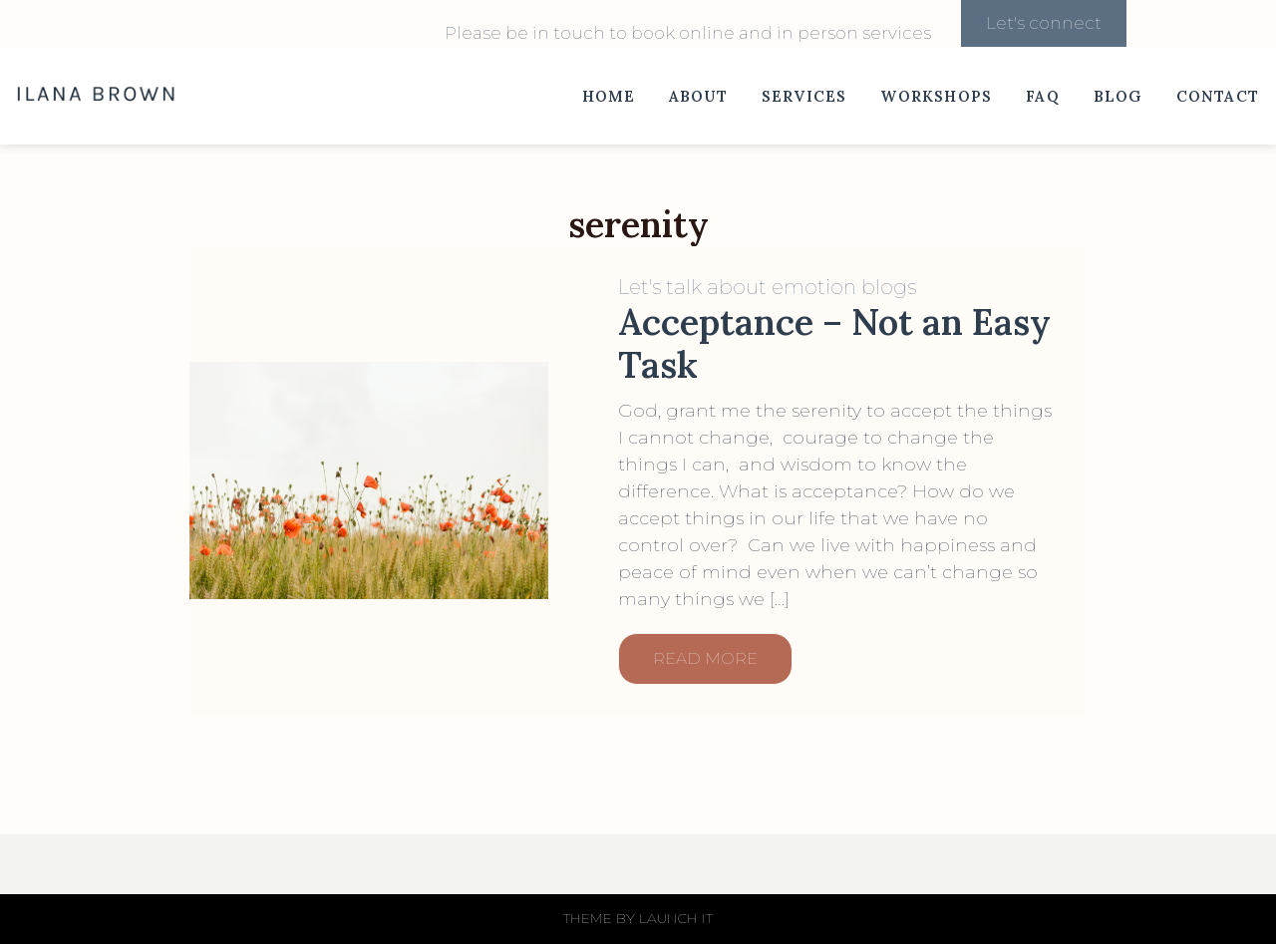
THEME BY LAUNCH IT (638, 918)
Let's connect (1044, 23)
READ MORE (705, 658)
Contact (1217, 96)
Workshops (936, 96)
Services (804, 96)
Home (608, 96)
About (698, 96)
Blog (1118, 96)
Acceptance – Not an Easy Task (834, 343)
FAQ (1043, 96)
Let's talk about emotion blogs (767, 287)
